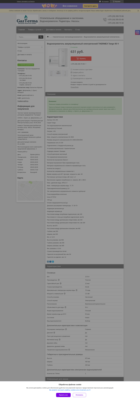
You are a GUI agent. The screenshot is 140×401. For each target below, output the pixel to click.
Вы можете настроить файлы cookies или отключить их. (69, 390)
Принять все (63, 395)
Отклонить (79, 395)
